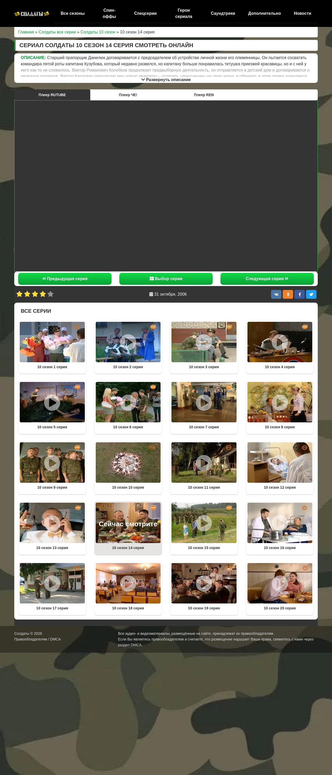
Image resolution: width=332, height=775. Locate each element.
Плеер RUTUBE (52, 95)
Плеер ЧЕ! (128, 95)
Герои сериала (183, 13)
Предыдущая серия (65, 278)
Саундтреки (223, 13)
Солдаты (21, 633)
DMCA (136, 645)
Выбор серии (166, 278)
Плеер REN (204, 95)
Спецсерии (145, 13)
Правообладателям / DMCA (37, 639)
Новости (302, 13)
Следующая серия (267, 278)
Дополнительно (264, 13)
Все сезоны (73, 13)
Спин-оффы (109, 13)
